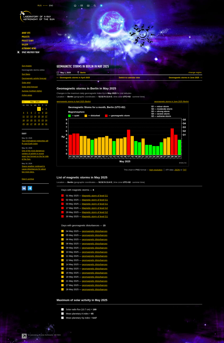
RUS (40, 6)
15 (39, 116)
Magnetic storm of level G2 (95, 208)
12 (27, 116)
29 (39, 124)
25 (24, 124)
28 (35, 124)
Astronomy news (29, 48)
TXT (185, 170)
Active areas (27, 95)
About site (26, 33)
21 (35, 120)
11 (24, 116)
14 (35, 116)
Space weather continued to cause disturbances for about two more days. (34, 169)
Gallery (25, 44)
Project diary (28, 40)
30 (43, 124)
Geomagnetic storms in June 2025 (184, 78)
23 (43, 120)
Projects (25, 36)
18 (24, 120)
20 (31, 120)
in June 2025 (171, 101)
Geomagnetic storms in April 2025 (75, 78)
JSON (177, 170)
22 (39, 120)
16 (43, 116)
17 (46, 116)
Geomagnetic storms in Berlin (75, 66)
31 (46, 124)
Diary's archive (28, 179)
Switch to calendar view (129, 78)
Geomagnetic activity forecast (34, 78)
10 (46, 113)
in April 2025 (74, 101)
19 (27, 120)
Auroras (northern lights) (32, 91)
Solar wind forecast (30, 87)
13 (31, 116)
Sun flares (26, 74)
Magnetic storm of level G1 (95, 195)
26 (27, 124)
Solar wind (26, 83)
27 (31, 124)
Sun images (27, 66)
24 (46, 120)
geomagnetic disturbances (94, 231)
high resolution (156, 170)
